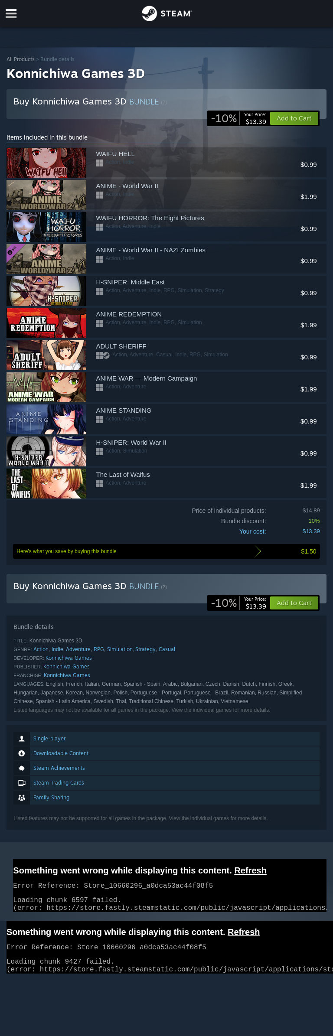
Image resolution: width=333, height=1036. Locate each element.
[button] (294, 603)
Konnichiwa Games (69, 658)
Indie (57, 649)
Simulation (120, 649)
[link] (238, 118)
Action (41, 649)
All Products (21, 59)
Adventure (78, 649)
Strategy (145, 649)
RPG (99, 649)
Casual (167, 649)
